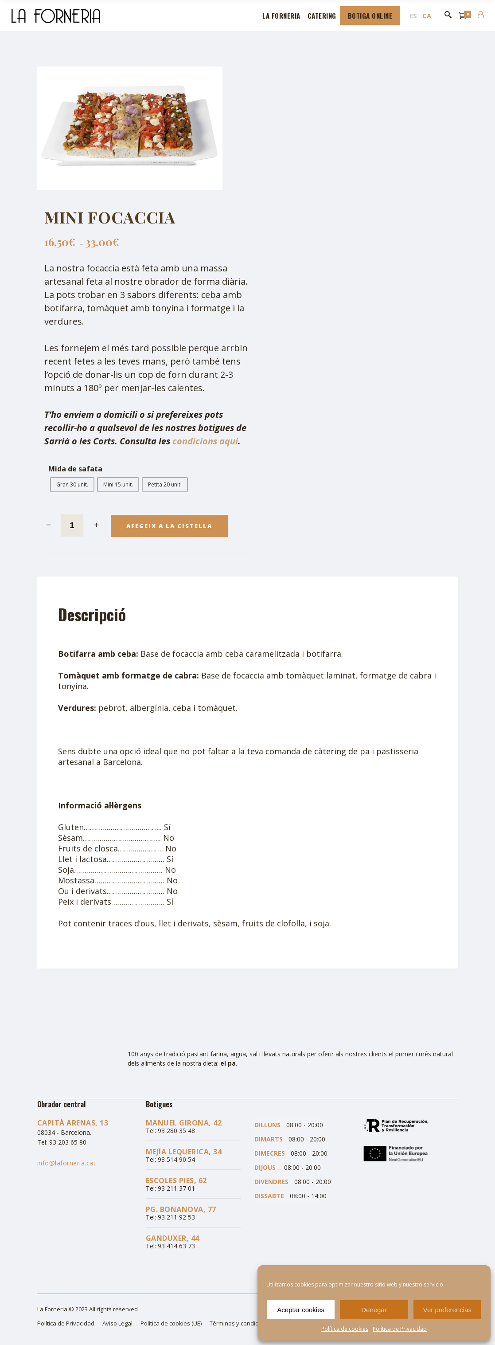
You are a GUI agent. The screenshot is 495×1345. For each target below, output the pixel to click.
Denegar (374, 1310)
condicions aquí (205, 441)
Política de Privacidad (400, 1329)
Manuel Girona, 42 (184, 1123)
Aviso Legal (117, 1323)
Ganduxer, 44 (172, 1238)
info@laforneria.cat (66, 1163)
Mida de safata (75, 469)
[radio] (72, 485)
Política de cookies (344, 1329)
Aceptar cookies (300, 1310)
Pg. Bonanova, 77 (181, 1209)
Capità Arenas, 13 (73, 1123)
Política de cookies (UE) (171, 1323)
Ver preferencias (447, 1310)
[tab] (97, 614)
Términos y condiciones (241, 1323)
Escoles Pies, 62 (176, 1180)
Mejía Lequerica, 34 (184, 1152)
